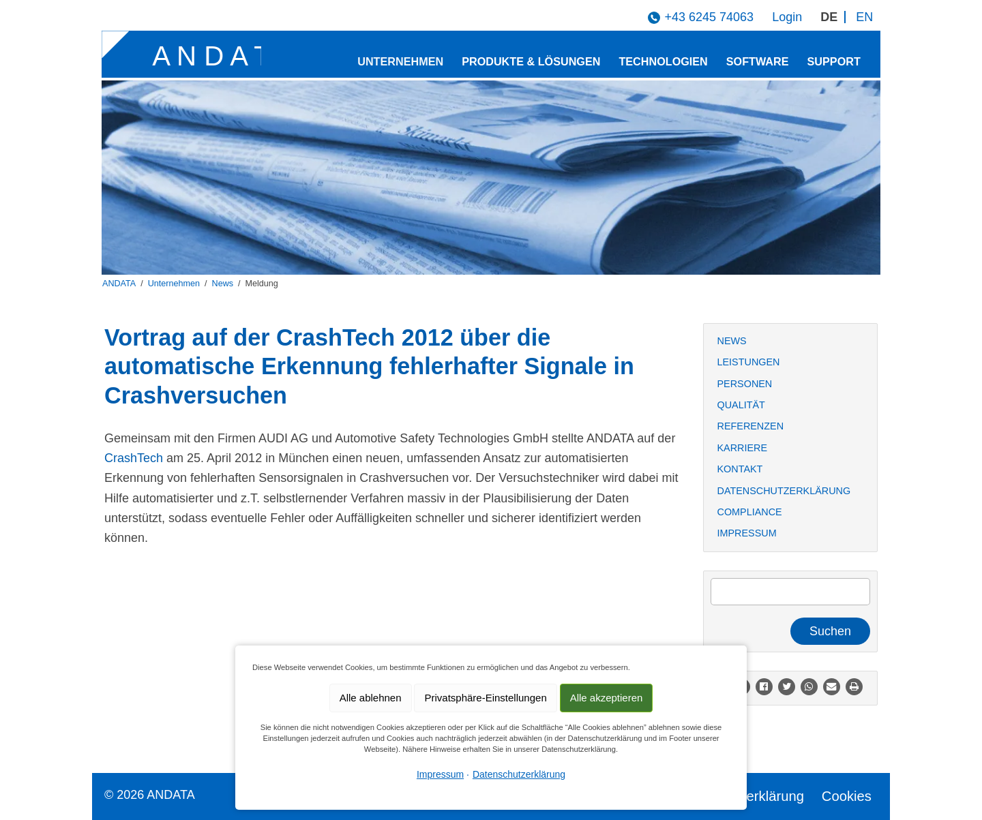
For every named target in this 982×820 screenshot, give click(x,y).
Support (834, 61)
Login (787, 17)
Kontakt (740, 469)
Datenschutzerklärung (784, 490)
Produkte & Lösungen (531, 61)
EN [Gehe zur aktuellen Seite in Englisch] (864, 17)
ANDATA (119, 283)
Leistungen (748, 361)
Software (757, 61)
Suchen (830, 631)
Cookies (847, 796)
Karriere (742, 447)
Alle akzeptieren (606, 697)
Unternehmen (400, 61)
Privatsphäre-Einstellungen (485, 697)
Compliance (749, 511)
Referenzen (750, 426)
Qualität (741, 404)
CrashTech (133, 458)
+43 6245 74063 (709, 17)
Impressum (747, 533)
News (223, 283)
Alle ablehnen (371, 697)
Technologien (663, 61)
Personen (745, 383)
